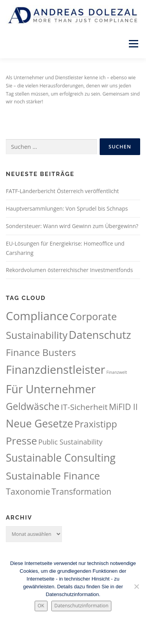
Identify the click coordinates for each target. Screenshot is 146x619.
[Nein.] (136, 586)
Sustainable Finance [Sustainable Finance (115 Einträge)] (53, 476)
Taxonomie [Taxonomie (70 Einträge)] (28, 491)
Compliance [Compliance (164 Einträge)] (37, 316)
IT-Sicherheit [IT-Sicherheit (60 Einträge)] (84, 406)
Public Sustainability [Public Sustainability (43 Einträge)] (70, 441)
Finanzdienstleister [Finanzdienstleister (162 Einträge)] (55, 369)
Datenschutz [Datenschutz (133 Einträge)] (100, 335)
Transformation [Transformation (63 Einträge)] (81, 491)
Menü (133, 43)
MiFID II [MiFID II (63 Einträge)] (123, 406)
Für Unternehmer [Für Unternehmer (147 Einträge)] (51, 389)
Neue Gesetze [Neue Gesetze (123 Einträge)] (39, 423)
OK (41, 605)
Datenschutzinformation (82, 605)
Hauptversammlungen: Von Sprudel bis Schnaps (67, 208)
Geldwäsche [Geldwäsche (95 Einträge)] (33, 406)
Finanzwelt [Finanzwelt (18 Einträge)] (116, 372)
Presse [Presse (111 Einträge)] (21, 441)
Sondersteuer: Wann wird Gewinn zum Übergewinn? (72, 226)
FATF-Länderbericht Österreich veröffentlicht (62, 191)
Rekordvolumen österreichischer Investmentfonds (69, 270)
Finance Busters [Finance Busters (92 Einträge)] (41, 352)
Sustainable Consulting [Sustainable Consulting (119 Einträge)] (61, 458)
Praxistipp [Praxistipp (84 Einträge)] (95, 424)
